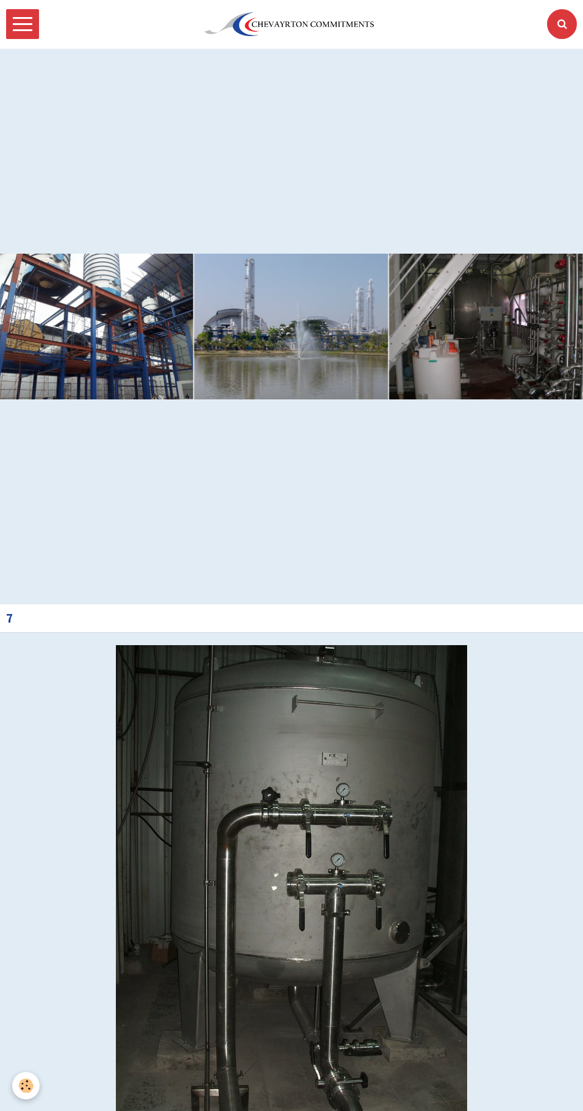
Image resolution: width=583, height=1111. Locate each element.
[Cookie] (26, 1085)
